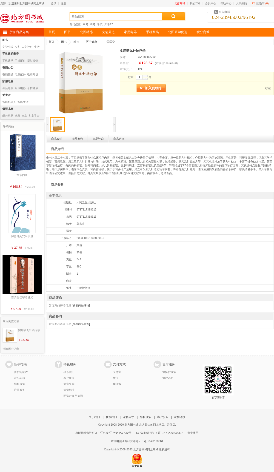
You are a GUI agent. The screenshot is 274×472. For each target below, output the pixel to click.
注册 (63, 3)
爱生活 (6, 95)
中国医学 (109, 41)
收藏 (268, 88)
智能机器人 (9, 102)
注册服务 (19, 390)
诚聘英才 (128, 417)
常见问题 (19, 378)
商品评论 (98, 138)
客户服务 (68, 378)
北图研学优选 (177, 32)
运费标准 (68, 390)
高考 (92, 24)
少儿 (17, 46)
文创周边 (108, 32)
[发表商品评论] (81, 305)
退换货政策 (169, 372)
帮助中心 (225, 3)
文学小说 (7, 46)
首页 (52, 32)
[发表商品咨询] (81, 324)
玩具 (17, 115)
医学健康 (91, 41)
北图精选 (86, 32)
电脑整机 (7, 74)
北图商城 (179, 3)
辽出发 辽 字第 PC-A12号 (115, 433)
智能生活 (23, 102)
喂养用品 (7, 115)
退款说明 (167, 378)
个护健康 (32, 88)
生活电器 (7, 88)
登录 (53, 3)
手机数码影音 (10, 53)
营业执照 (193, 433)
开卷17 (108, 24)
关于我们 (94, 417)
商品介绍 (56, 138)
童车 (24, 115)
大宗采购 (241, 3)
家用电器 (130, 32)
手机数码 (152, 32)
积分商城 (203, 32)
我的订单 (195, 3)
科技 (76, 41)
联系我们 (68, 372)
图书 (67, 32)
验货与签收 (21, 372)
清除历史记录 (11, 348)
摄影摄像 (32, 60)
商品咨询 (118, 138)
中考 (85, 24)
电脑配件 (20, 74)
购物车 (260, 3)
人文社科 (27, 46)
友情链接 (179, 417)
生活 (37, 46)
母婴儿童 (7, 109)
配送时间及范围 (73, 396)
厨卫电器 (20, 88)
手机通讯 (7, 60)
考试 (100, 24)
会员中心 (210, 3)
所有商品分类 (19, 32)
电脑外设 (32, 74)
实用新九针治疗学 (29, 330)
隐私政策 (19, 384)
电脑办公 (7, 67)
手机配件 (20, 60)
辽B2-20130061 (153, 441)
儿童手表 (34, 115)
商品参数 (77, 138)
